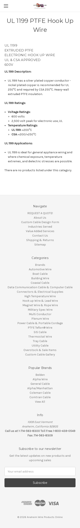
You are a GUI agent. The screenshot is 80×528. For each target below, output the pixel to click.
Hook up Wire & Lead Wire (40, 301)
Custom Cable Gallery (40, 354)
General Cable (40, 384)
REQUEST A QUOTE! (40, 213)
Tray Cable (40, 341)
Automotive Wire (40, 269)
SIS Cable (40, 332)
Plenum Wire (40, 318)
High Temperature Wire (40, 296)
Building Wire (40, 278)
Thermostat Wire (40, 336)
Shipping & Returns (40, 240)
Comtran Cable (40, 397)
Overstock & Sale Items (40, 350)
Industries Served (40, 226)
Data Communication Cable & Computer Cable (40, 287)
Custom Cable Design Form (40, 222)
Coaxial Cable (40, 283)
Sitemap (40, 244)
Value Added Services (40, 231)
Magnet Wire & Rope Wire (40, 305)
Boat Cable (40, 274)
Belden (40, 375)
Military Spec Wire (40, 310)
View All (40, 402)
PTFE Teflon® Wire (40, 327)
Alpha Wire (40, 379)
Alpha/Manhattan (40, 388)
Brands (40, 265)
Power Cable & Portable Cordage (40, 323)
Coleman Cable (40, 393)
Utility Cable (40, 345)
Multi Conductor (40, 314)
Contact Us (40, 235)
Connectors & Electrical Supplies (40, 292)
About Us (40, 217)
